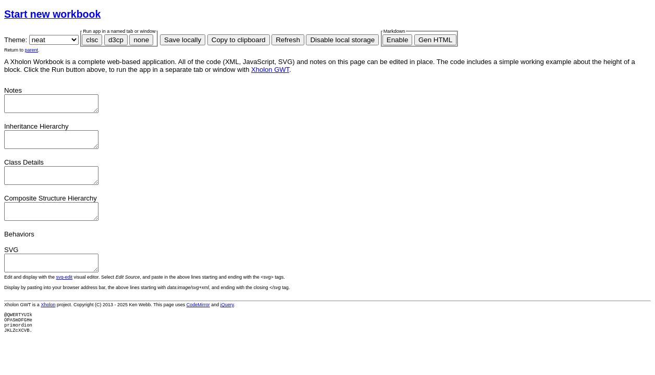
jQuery (227, 320)
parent (32, 50)
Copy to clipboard (239, 40)
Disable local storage (342, 40)
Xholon (48, 320)
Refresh (288, 40)
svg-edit (64, 292)
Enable (398, 40)
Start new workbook (52, 14)
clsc (92, 40)
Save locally (182, 40)
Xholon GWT (270, 69)
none (141, 40)
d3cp (115, 40)
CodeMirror (198, 320)
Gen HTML (435, 40)
